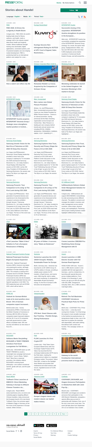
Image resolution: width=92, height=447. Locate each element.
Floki (35, 339)
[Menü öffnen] (85, 2)
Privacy (36, 440)
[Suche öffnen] (80, 2)
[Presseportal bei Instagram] (20, 436)
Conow (64, 223)
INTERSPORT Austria (68, 25)
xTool (8, 223)
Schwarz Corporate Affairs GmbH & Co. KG (47, 65)
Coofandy (65, 296)
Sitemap (53, 440)
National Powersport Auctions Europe (18, 255)
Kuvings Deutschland (40, 25)
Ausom (64, 255)
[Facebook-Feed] (82, 17)
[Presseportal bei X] (18, 436)
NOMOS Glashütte (12, 65)
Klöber (36, 223)
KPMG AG (10, 296)
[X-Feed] (79, 17)
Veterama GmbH (39, 380)
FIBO (8, 25)
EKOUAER (10, 339)
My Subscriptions (68, 3)
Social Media (38, 442)
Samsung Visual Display (69, 100)
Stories (59, 3)
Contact (70, 436)
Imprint (36, 436)
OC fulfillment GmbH (68, 183)
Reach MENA (11, 380)
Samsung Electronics (40, 142)
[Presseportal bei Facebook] (16, 436)
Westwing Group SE (68, 65)
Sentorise (37, 255)
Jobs (69, 438)
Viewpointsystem (39, 296)
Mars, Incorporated (40, 100)
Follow (74, 10)
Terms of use (38, 438)
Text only (53, 438)
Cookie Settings (72, 440)
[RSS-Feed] (85, 17)
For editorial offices (57, 436)
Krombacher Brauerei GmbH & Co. (72, 339)
